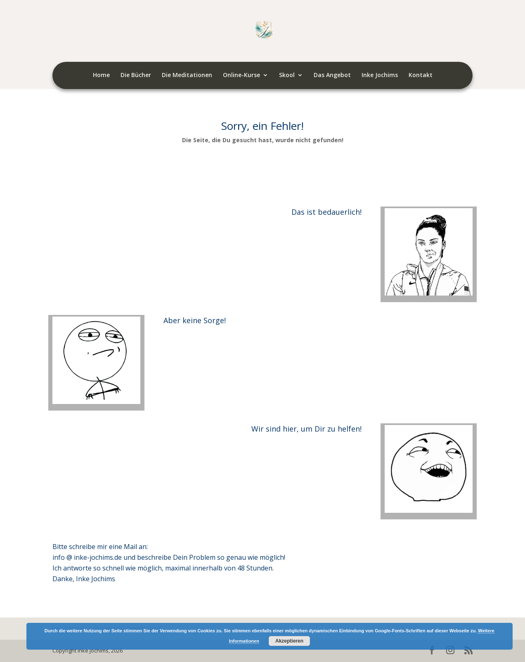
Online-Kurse (241, 75)
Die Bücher (136, 75)
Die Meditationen (187, 75)
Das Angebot (332, 75)
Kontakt (421, 75)
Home (101, 75)
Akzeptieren (289, 641)
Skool (287, 75)
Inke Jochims (380, 75)
